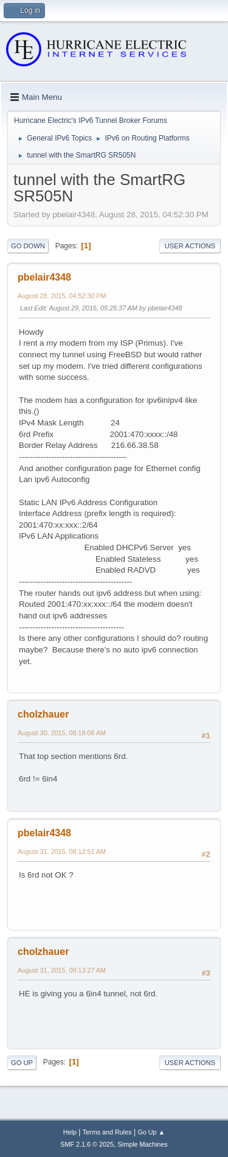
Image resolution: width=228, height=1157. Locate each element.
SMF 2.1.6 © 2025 (87, 1144)
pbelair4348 (44, 277)
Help (70, 1132)
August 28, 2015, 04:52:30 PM (62, 295)
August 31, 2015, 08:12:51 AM (62, 851)
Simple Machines (143, 1144)
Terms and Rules (107, 1132)
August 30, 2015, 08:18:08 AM (62, 732)
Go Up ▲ (151, 1132)
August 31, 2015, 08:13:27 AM (62, 970)
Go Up (22, 1062)
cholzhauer (43, 714)
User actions (190, 246)
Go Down (28, 246)
